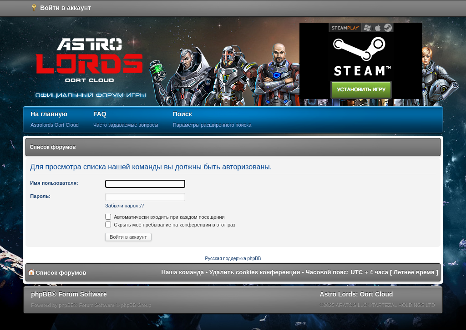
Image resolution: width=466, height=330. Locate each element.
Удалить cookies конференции (254, 272)
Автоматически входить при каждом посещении (165, 217)
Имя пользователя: (54, 183)
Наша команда (182, 272)
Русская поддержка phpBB (233, 258)
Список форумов (53, 147)
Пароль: (40, 196)
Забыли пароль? (124, 205)
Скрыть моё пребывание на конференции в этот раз (170, 224)
